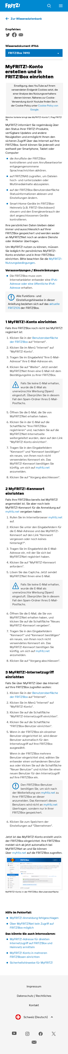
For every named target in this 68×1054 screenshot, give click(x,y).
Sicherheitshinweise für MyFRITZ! (31, 962)
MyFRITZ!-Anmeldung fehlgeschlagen (34, 918)
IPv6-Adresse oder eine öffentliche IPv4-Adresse (34, 283)
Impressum (34, 986)
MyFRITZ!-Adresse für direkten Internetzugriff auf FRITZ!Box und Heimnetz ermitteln (31, 943)
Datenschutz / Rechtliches (34, 996)
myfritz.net (43, 467)
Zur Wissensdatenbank (26, 18)
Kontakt (34, 1005)
